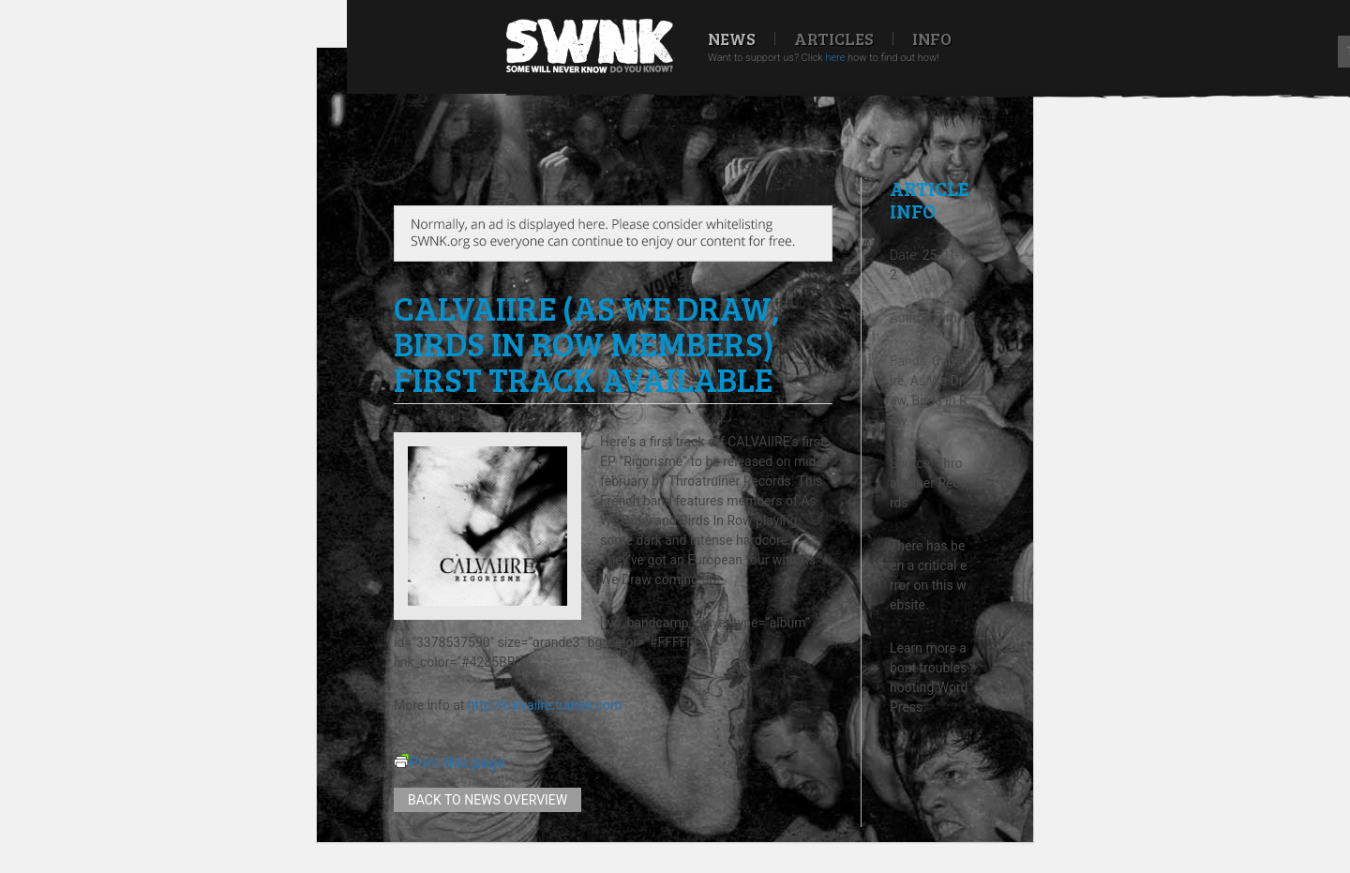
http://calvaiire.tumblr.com (545, 705)
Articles (834, 38)
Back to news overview (487, 799)
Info (932, 38)
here (835, 58)
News (732, 38)
